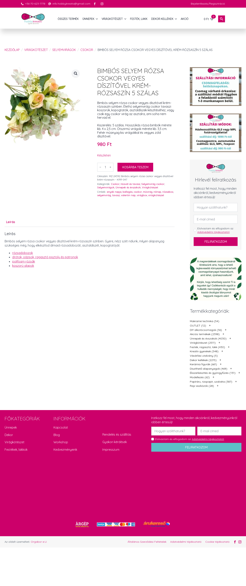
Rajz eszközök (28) (202, 386)
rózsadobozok (22, 253)
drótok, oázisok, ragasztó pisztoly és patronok (45, 257)
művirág (147, 191)
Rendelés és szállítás (116, 434)
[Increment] (110, 167)
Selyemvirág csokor (152, 183)
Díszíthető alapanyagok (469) (208, 368)
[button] (76, 73)
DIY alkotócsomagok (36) (206, 330)
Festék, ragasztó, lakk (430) (207, 347)
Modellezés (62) (200, 377)
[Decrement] (100, 167)
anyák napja (114, 191)
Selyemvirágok (64, 50)
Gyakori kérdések (114, 442)
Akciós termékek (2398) (205, 334)
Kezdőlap (12, 50)
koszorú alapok (23, 266)
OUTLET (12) (198, 325)
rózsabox (167, 191)
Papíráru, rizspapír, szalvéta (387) (211, 381)
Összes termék (68, 19)
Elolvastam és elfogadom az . (215, 230)
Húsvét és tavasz (130, 183)
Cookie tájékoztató (217, 541)
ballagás (128, 191)
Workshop (60, 442)
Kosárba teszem (135, 167)
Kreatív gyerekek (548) (204, 351)
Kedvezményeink (65, 449)
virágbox (142, 195)
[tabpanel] (90, 249)
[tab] (11, 222)
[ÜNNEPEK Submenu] (97, 19)
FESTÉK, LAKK (138, 19)
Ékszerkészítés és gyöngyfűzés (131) (212, 373)
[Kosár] (208, 18)
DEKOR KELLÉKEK (162, 19)
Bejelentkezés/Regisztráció (208, 3)
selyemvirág (104, 195)
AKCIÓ (185, 19)
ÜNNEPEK (88, 19)
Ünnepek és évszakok (128, 187)
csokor (138, 191)
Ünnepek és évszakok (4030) (208, 338)
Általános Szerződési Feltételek (147, 541)
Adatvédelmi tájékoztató (185, 541)
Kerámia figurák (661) (203, 364)
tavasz (116, 195)
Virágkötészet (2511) (203, 342)
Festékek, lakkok (16, 449)
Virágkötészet (36, 50)
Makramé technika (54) (204, 321)
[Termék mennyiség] (105, 167)
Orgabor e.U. (39, 541)
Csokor (86, 50)
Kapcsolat (60, 427)
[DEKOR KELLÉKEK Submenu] (176, 19)
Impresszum (110, 449)
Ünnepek (11, 427)
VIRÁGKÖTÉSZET (112, 19)
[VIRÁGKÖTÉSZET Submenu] (125, 19)
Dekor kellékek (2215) (203, 360)
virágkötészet (156, 195)
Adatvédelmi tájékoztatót (213, 232)
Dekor (9, 435)
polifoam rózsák (23, 261)
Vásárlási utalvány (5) (204, 355)
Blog (56, 435)
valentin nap (128, 195)
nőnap (157, 191)
